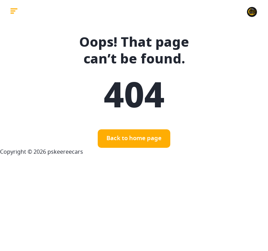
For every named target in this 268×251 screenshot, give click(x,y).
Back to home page (134, 138)
